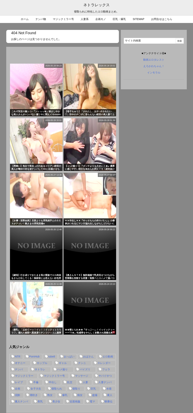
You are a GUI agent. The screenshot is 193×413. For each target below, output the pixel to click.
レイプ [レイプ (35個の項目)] (19, 382)
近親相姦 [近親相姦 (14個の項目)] (75, 401)
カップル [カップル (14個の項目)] (42, 362)
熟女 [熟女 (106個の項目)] (50, 395)
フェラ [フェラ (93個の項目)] (106, 369)
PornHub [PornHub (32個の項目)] (34, 356)
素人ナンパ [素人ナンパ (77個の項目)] (21, 401)
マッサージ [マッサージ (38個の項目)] (81, 375)
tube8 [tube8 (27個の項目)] (51, 356)
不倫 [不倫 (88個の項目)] (35, 382)
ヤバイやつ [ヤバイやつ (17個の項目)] (105, 375)
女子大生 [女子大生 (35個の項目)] (36, 388)
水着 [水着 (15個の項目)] (109, 388)
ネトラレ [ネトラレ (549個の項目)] (40, 369)
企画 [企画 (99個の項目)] (17, 388)
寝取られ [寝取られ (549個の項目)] (56, 388)
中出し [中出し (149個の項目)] (53, 382)
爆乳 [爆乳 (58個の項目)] (64, 395)
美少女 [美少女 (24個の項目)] (56, 401)
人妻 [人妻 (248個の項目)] (85, 382)
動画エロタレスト (153, 59)
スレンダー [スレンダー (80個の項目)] (104, 362)
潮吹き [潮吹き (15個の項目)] (34, 395)
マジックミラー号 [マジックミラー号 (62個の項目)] (54, 375)
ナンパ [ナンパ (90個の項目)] (19, 369)
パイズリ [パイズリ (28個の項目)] (85, 369)
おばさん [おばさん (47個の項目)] (88, 356)
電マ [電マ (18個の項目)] (92, 401)
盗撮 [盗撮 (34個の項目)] (94, 395)
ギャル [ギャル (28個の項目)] (63, 362)
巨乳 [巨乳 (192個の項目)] (93, 388)
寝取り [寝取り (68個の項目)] (76, 388)
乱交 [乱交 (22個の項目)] (69, 382)
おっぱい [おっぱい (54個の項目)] (69, 356)
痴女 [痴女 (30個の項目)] (80, 395)
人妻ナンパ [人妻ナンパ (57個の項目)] (105, 382)
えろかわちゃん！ (153, 66)
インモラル (153, 72)
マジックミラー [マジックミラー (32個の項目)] (24, 375)
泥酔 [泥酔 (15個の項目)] (17, 395)
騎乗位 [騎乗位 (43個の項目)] (109, 401)
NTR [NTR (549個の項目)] (17, 356)
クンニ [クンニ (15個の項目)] (82, 362)
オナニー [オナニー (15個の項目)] (20, 362)
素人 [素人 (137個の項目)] (109, 395)
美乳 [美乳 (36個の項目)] (40, 401)
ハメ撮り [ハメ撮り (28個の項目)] (62, 369)
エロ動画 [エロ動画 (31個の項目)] (108, 356)
